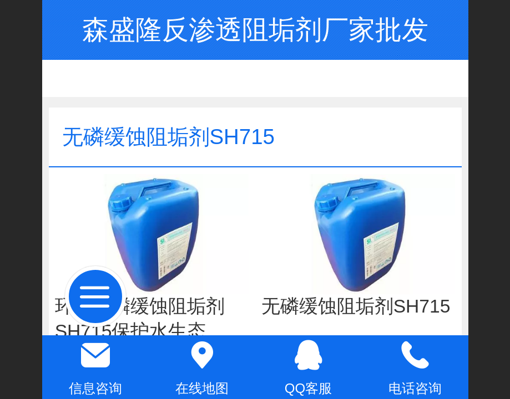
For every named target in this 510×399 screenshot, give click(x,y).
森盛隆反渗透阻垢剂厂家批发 (255, 29)
